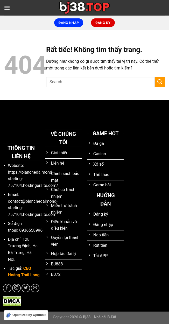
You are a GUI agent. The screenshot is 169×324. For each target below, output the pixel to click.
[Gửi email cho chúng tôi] (35, 288)
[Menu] (7, 7)
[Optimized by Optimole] (26, 315)
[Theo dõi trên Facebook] (7, 288)
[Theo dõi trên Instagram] (16, 288)
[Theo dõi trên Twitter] (26, 288)
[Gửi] (160, 82)
